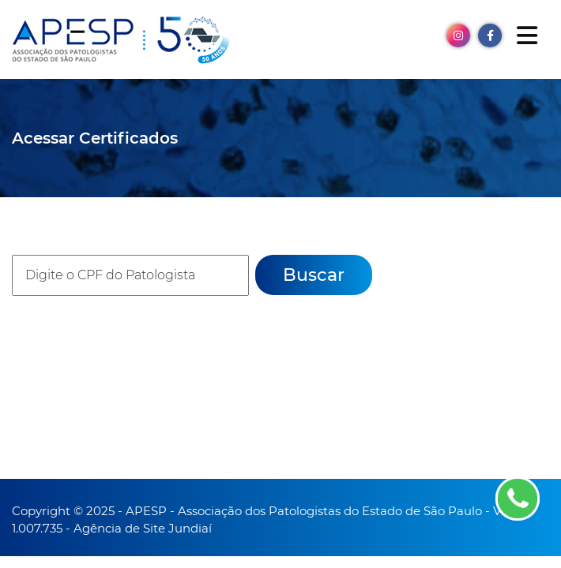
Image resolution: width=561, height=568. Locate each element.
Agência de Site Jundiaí (142, 528)
